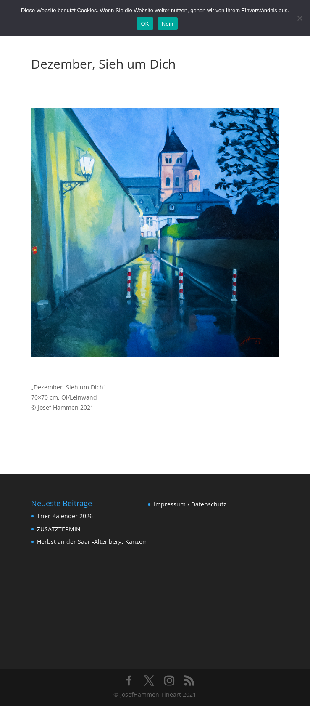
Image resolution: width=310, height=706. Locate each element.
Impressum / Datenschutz (190, 504)
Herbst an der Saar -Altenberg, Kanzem (92, 542)
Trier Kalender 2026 (65, 516)
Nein (167, 24)
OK (145, 24)
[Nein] (299, 18)
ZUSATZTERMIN (59, 529)
